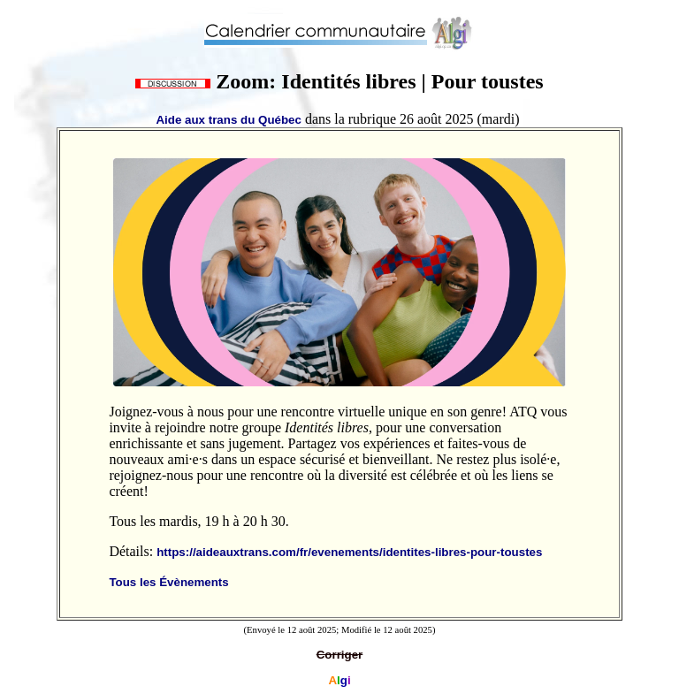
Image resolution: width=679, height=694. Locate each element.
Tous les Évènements (168, 582)
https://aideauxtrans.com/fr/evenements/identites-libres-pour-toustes (349, 552)
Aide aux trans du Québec (228, 119)
